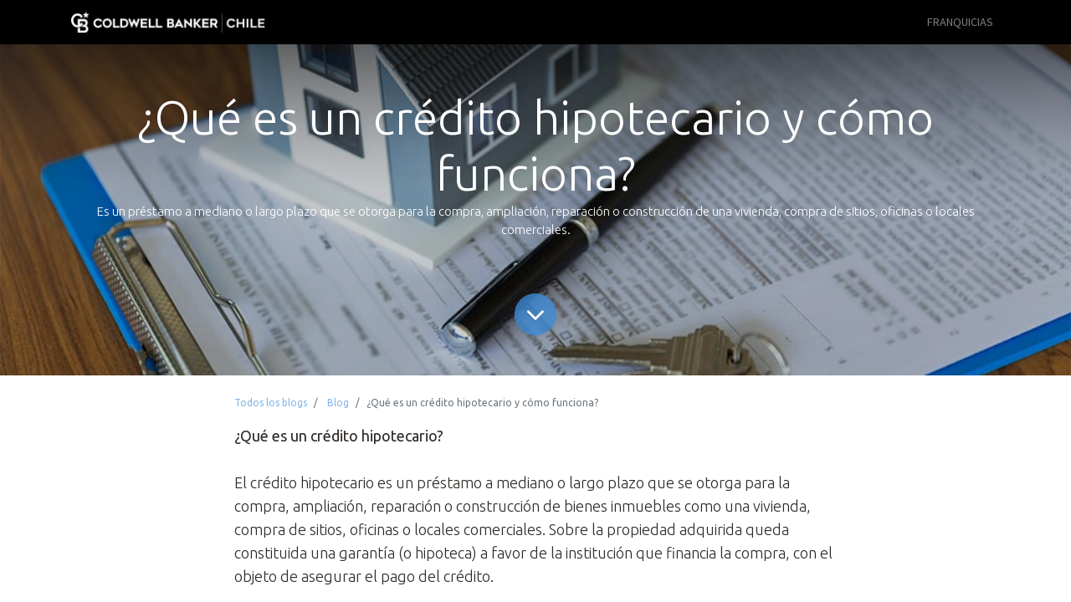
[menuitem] (960, 22)
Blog (338, 402)
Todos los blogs (270, 402)
